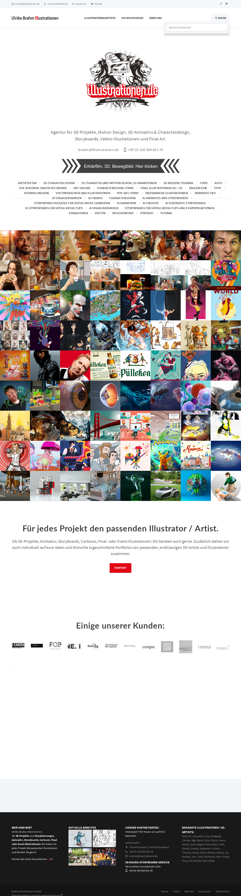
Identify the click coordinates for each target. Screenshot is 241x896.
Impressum (79, 3)
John (200, 856)
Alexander (198, 836)
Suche (220, 18)
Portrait (147, 213)
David (195, 852)
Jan (227, 852)
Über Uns (155, 18)
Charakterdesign (122, 198)
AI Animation (126, 203)
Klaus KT (186, 836)
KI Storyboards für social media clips (54, 208)
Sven (193, 844)
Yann (218, 856)
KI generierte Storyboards (185, 203)
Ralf (205, 860)
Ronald (198, 860)
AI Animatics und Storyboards (165, 198)
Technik (166, 213)
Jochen (216, 848)
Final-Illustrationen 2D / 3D (161, 188)
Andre (203, 852)
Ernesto (194, 848)
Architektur (27, 183)
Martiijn (186, 856)
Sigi (193, 840)
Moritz (220, 852)
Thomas (186, 852)
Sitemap (189, 891)
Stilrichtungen (132, 18)
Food (204, 183)
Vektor (100, 213)
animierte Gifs (205, 193)
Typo (217, 188)
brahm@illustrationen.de (25, 3)
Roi (191, 860)
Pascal (200, 840)
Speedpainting (123, 213)
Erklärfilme (198, 188)
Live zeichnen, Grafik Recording (43, 188)
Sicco (207, 840)
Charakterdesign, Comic (115, 188)
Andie (226, 856)
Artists (176, 891)
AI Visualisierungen (103, 208)
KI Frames (95, 198)
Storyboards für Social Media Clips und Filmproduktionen (169, 208)
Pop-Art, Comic (128, 193)
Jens (194, 856)
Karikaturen (78, 213)
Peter (208, 844)
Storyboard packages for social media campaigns (72, 203)
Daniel (185, 848)
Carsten (186, 840)
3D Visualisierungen (67, 198)
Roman (212, 852)
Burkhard (210, 856)
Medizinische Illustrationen (167, 193)
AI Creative (151, 203)
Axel (221, 844)
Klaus (215, 844)
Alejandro (205, 848)
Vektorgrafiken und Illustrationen (83, 193)
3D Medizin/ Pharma (178, 183)
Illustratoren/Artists (99, 18)
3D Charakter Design (59, 183)
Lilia (207, 836)
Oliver (214, 840)
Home (164, 891)
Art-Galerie (82, 188)
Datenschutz (222, 891)
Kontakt (96, 3)
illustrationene (42, 859)
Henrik (185, 844)
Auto (218, 183)
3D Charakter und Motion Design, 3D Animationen (119, 183)
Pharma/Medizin (36, 193)
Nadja (211, 860)
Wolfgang (215, 836)
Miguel (200, 844)
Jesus (222, 840)
